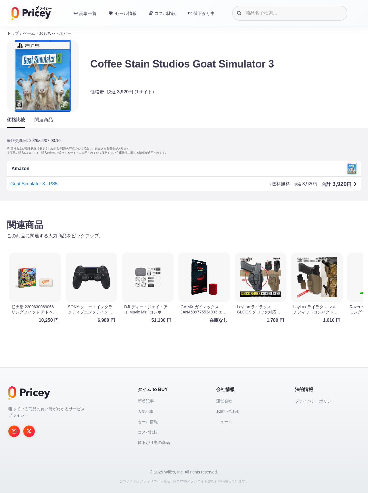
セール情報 (148, 421)
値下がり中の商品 (154, 442)
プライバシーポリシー (315, 401)
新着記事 (146, 401)
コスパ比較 (148, 432)
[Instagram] (14, 431)
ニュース (224, 421)
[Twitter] (29, 431)
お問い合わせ (228, 411)
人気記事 (146, 411)
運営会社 (224, 401)
